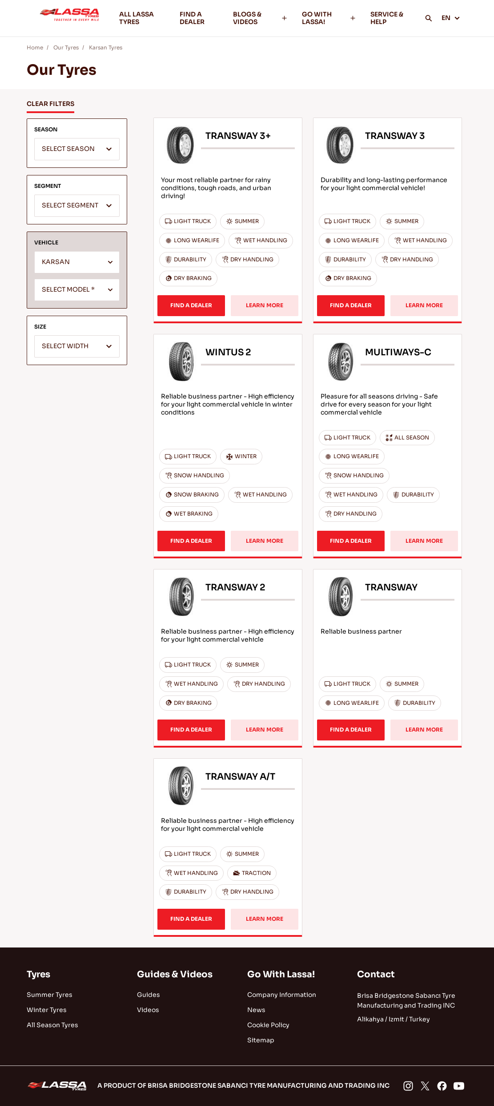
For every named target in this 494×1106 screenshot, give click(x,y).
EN (451, 18)
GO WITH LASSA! (329, 18)
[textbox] (77, 149)
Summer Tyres (49, 995)
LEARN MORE (264, 305)
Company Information (281, 995)
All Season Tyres (52, 1025)
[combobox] (77, 149)
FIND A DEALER (192, 18)
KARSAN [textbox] (56, 262)
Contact (376, 974)
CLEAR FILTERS (50, 104)
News (256, 1010)
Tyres (38, 974)
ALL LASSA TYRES (136, 18)
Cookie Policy (268, 1025)
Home (35, 47)
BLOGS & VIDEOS (260, 18)
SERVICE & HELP (386, 18)
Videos (148, 1010)
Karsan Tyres (105, 47)
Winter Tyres (47, 1010)
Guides (148, 995)
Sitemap (260, 1040)
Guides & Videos (175, 974)
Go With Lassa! (281, 974)
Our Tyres (66, 47)
